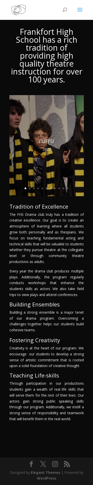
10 (63, 188)
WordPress (46, 478)
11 (67, 188)
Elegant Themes (45, 472)
